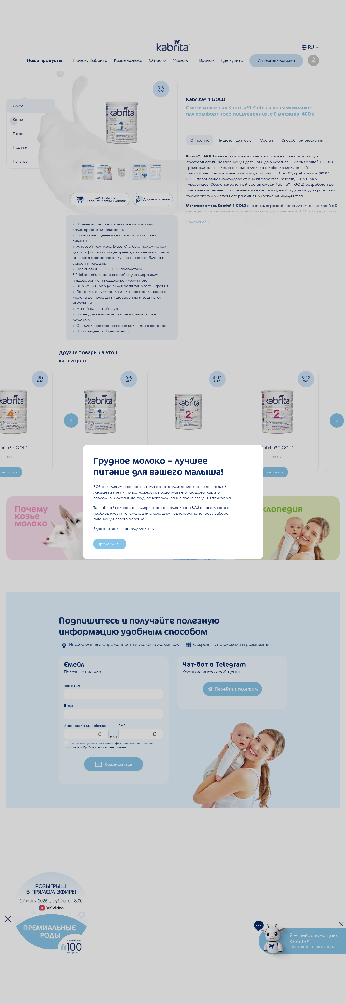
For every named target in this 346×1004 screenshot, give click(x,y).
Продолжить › (110, 544)
